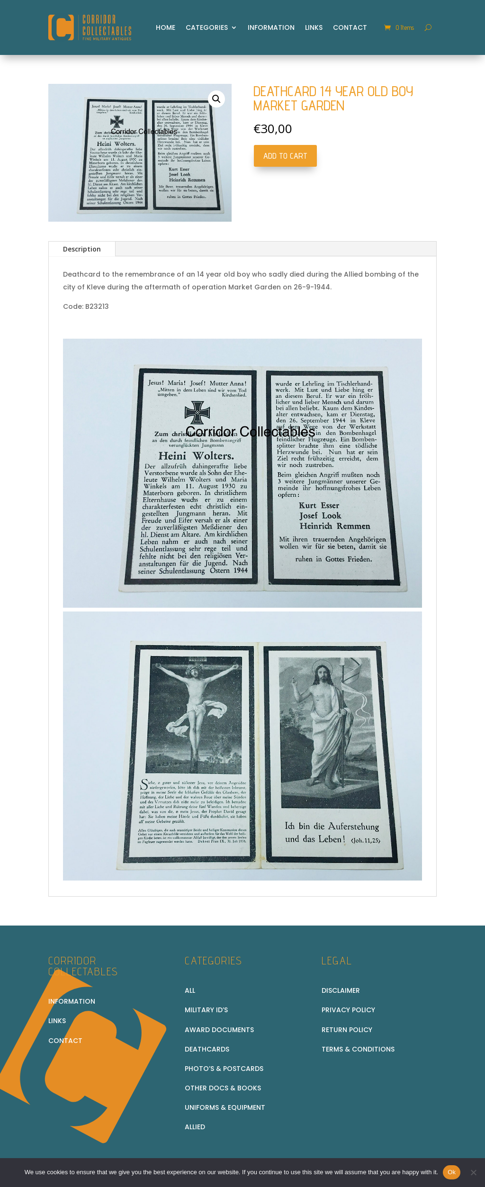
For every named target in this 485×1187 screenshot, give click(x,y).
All (190, 990)
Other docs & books (223, 1088)
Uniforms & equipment (225, 1107)
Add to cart (285, 156)
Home (165, 27)
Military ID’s (206, 1010)
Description (82, 248)
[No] (473, 1172)
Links (314, 27)
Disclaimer (341, 990)
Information (271, 27)
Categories (207, 27)
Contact (350, 27)
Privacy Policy (348, 1010)
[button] (216, 99)
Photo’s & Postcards (224, 1068)
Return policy (347, 1029)
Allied (195, 1127)
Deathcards (207, 1049)
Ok (452, 1172)
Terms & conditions (358, 1049)
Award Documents (219, 1029)
